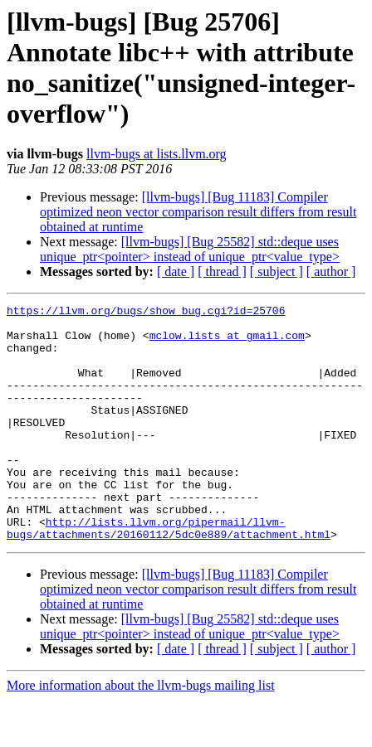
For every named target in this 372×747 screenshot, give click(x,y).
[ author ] (331, 271)
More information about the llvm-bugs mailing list (141, 732)
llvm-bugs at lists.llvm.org (156, 154)
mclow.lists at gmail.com (227, 342)
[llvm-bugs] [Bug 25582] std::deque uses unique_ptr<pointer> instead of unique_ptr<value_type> (190, 249)
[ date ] (175, 271)
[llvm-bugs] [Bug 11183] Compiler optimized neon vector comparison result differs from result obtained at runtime (198, 212)
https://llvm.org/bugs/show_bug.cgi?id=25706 (146, 312)
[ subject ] (276, 271)
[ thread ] (222, 271)
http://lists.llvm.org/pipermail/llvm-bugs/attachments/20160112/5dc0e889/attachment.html (168, 574)
